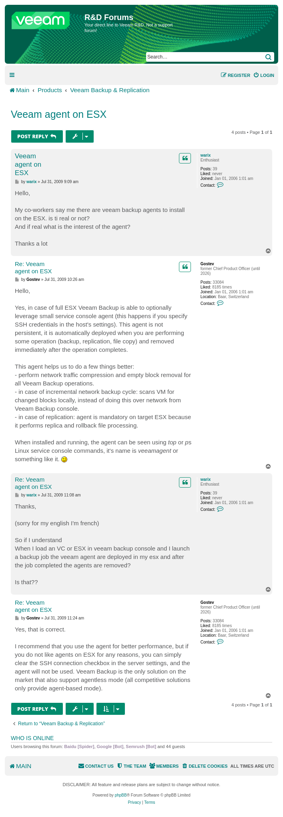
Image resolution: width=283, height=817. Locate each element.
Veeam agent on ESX (58, 114)
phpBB (121, 795)
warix (206, 155)
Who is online (32, 738)
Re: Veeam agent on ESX (33, 267)
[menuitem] (263, 75)
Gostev (207, 264)
